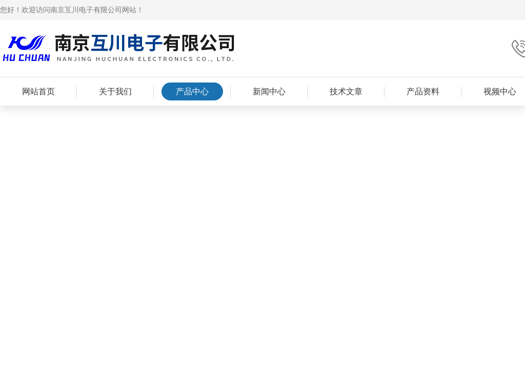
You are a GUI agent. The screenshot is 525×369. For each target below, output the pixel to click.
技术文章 (346, 91)
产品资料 (423, 91)
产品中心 (192, 91)
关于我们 (115, 91)
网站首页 (38, 91)
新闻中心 (269, 91)
